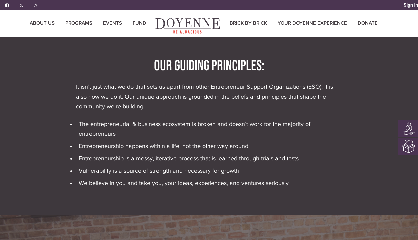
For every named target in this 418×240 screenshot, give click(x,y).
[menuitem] (139, 23)
